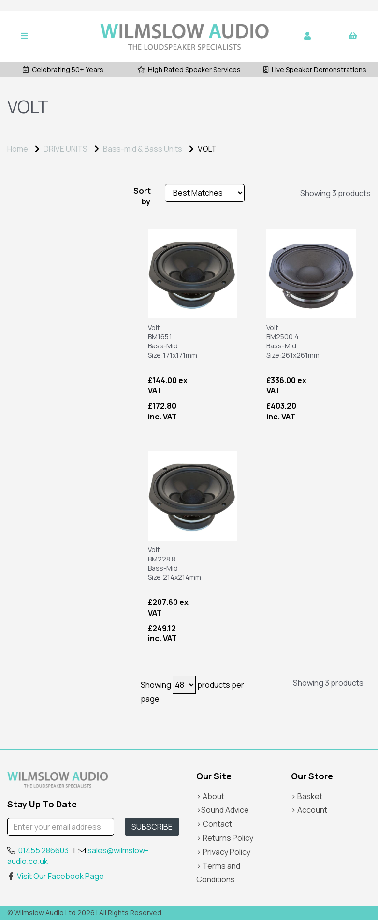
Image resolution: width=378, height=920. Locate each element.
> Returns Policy (224, 838)
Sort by (141, 196)
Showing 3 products (335, 193)
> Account (309, 810)
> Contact (214, 824)
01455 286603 (43, 850)
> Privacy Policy (223, 852)
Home (17, 149)
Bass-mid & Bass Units (142, 149)
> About (210, 796)
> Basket (306, 796)
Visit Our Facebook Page (55, 876)
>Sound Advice (222, 810)
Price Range (33, 193)
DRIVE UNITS (65, 149)
